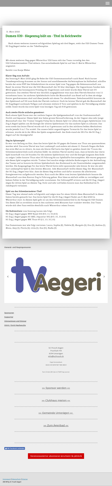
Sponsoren (9, 313)
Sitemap (25, 479)
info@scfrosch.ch (56, 356)
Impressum (7, 479)
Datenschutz (16, 479)
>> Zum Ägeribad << (55, 425)
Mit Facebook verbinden (14, 448)
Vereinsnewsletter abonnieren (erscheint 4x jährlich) (56, 456)
